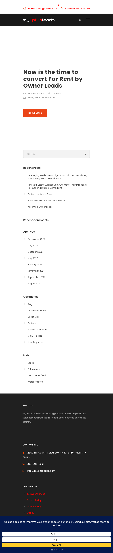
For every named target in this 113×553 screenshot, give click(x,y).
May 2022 (33, 258)
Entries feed (34, 369)
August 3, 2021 (36, 93)
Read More (35, 113)
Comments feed (37, 375)
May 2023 (33, 245)
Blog (30, 98)
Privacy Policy (34, 500)
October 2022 (35, 251)
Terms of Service (36, 493)
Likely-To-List (35, 335)
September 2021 (36, 277)
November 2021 (36, 270)
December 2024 (36, 239)
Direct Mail (33, 316)
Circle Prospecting (37, 310)
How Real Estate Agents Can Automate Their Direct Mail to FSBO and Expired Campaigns (58, 186)
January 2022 (35, 264)
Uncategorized (35, 342)
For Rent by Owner (45, 98)
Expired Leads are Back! (40, 194)
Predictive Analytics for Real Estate (46, 200)
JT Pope (56, 93)
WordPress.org (35, 381)
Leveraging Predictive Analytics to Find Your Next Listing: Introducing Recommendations (58, 177)
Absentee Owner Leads (40, 206)
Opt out (31, 512)
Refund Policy (34, 506)
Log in (31, 362)
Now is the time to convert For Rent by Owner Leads (53, 79)
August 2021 (34, 283)
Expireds (32, 323)
